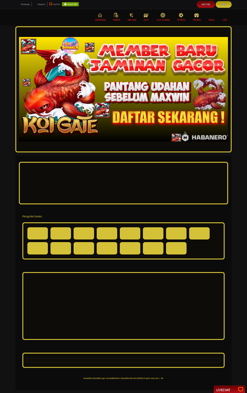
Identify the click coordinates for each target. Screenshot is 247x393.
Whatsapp (23, 4)
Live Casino (163, 17)
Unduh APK (70, 4)
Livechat (229, 389)
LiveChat (54, 4)
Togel (211, 17)
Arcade (132, 17)
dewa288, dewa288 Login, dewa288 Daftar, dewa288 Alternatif (110, 378)
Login (224, 4)
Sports (181, 17)
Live (225, 17)
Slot (146, 17)
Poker (116, 17)
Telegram (39, 4)
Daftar (206, 4)
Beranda (100, 17)
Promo (197, 17)
